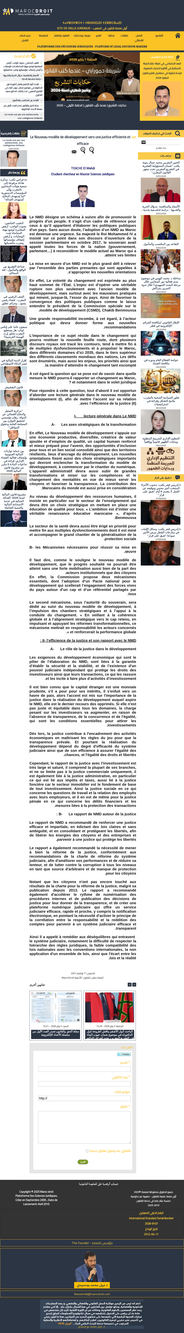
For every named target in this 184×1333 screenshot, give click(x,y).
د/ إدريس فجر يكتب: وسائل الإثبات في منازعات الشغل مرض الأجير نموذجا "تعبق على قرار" (161, 532)
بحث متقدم (161, 148)
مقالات (124, 35)
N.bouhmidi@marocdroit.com (92, 1294)
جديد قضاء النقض (25, 38)
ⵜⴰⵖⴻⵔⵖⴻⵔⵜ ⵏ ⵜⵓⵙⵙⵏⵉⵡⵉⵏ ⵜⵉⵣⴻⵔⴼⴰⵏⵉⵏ (92, 22)
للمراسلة (43, 35)
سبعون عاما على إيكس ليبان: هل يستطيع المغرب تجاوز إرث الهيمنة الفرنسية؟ (13, 331)
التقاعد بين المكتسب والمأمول (25, 100)
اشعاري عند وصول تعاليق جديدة (110, 1151)
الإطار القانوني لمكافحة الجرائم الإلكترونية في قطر (161, 324)
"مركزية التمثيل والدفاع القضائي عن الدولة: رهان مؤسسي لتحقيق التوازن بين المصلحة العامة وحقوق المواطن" (14, 419)
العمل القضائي (139, 38)
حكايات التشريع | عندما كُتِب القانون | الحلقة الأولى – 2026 (91, 105)
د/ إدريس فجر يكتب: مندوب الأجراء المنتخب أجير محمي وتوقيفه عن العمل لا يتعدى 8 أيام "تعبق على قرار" (161, 489)
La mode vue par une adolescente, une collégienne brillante (23, 116)
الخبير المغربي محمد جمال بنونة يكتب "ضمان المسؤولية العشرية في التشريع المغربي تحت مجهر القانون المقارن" (161, 167)
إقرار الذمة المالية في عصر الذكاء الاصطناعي (14, 362)
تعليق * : (125, 1106)
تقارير (98, 35)
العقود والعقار (61, 35)
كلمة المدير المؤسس (162, 56)
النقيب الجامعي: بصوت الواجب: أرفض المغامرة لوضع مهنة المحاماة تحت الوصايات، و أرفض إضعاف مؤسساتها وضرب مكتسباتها (22, 66)
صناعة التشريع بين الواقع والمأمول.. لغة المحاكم (14, 270)
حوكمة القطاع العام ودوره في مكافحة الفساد (161, 361)
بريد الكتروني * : (121, 1077)
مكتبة (111, 35)
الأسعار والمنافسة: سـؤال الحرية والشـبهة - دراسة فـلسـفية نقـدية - (22, 77)
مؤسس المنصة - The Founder (92, 1243)
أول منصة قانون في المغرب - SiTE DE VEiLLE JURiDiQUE (92, 28)
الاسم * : (125, 1063)
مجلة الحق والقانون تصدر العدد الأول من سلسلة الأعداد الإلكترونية (22, 107)
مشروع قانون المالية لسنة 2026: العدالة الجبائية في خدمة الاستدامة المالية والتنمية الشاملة (14, 501)
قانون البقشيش (14, 387)
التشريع (159, 35)
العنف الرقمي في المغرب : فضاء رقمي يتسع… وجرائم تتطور (14, 300)
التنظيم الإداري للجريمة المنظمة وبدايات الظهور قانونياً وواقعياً (161, 440)
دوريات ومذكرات (82, 35)
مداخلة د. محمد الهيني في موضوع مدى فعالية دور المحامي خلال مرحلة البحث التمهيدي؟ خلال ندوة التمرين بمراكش (161, 283)
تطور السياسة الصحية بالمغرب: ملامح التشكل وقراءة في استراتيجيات (161, 401)
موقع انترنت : (122, 1092)
